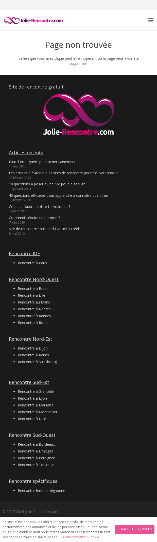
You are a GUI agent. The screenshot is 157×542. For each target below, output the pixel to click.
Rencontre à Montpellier (37, 411)
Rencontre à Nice (32, 418)
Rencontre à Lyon (32, 398)
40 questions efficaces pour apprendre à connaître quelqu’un (58, 195)
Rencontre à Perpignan (36, 458)
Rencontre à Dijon (33, 348)
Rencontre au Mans (34, 302)
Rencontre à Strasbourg (37, 361)
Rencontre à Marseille (36, 405)
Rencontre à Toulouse (36, 464)
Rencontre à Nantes (34, 309)
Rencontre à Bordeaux (36, 444)
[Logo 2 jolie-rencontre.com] (34, 20)
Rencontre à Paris (32, 263)
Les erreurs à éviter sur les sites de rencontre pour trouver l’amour (63, 172)
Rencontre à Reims (33, 355)
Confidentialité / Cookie (81, 537)
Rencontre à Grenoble (36, 391)
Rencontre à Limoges (35, 451)
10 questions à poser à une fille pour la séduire (47, 184)
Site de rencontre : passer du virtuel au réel (44, 228)
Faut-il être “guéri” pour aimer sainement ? (43, 161)
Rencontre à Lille (31, 295)
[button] (151, 20)
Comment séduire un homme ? (34, 217)
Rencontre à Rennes (34, 315)
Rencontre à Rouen (33, 322)
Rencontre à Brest (33, 288)
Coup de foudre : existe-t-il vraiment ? (39, 206)
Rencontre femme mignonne (41, 490)
